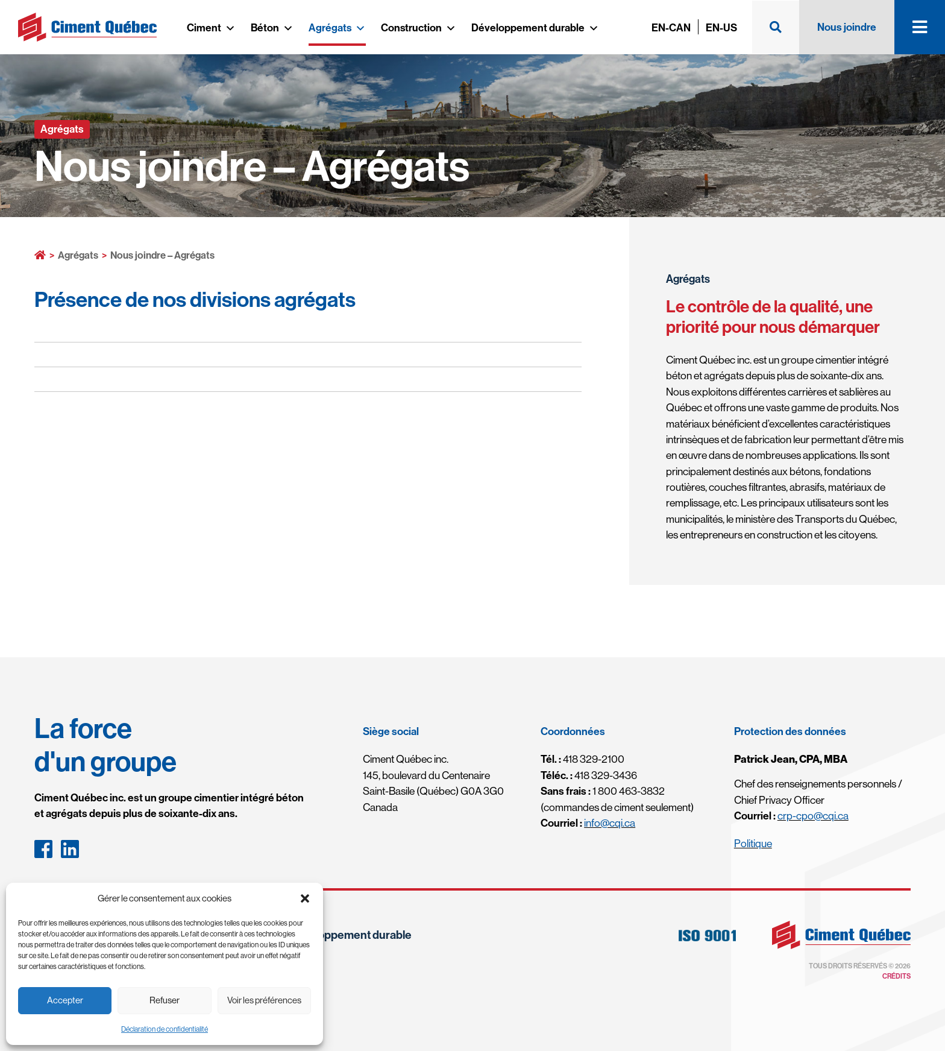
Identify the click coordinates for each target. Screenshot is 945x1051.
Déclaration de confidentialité (164, 1029)
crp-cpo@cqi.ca (813, 815)
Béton (272, 28)
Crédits (896, 976)
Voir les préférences (264, 1000)
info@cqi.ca (609, 823)
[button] (305, 898)
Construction (418, 28)
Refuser (164, 1000)
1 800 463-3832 (603, 791)
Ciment (211, 28)
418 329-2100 (582, 759)
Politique (753, 843)
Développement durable (535, 28)
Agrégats (337, 28)
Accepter (65, 1000)
